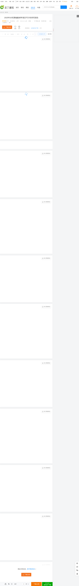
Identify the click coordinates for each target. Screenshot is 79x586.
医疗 (60, 1)
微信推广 (77, 570)
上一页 (21, 584)
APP (16, 1)
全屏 (15, 584)
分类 (6, 1)
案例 (24, 1)
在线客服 (77, 574)
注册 (77, 1)
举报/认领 (37, 21)
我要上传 (71, 8)
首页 (2, 1)
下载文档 (7, 27)
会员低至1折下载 (34, 28)
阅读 (29, 21)
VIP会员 (64, 1)
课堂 (35, 1)
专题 (10, 1)
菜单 (2, 584)
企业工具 (28, 1)
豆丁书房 (77, 8)
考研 (38, 1)
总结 (57, 1)
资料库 (6, 12)
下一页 (28, 584)
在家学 (50, 1)
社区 (13, 1)
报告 (44, 1)
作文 (54, 1)
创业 (20, 1)
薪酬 (47, 1)
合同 (41, 1)
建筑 (32, 1)
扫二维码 (77, 567)
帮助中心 (77, 563)
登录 (72, 1)
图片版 (44, 21)
